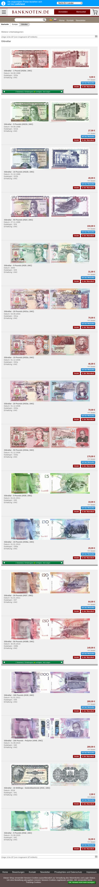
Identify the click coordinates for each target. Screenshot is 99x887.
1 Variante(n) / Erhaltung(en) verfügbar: (33, 563)
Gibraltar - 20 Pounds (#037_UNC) (18, 595)
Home (62, 20)
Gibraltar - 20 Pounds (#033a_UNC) (19, 404)
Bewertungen (18, 872)
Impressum (91, 872)
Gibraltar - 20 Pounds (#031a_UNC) (19, 311)
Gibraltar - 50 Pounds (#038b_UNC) (19, 641)
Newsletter (81, 20)
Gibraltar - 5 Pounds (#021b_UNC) (18, 124)
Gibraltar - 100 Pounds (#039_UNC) (19, 695)
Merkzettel (81, 12)
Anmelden (63, 12)
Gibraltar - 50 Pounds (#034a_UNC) (19, 450)
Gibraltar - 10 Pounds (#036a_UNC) (19, 542)
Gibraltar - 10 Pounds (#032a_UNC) (19, 357)
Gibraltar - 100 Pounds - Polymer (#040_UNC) (23, 741)
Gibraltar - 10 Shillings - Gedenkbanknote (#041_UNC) (27, 788)
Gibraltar (24, 24)
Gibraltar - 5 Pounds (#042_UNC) (18, 833)
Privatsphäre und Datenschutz (68, 872)
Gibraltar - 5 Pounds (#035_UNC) (18, 496)
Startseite (5, 24)
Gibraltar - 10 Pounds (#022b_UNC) (19, 172)
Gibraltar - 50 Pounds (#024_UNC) (18, 220)
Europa (15, 24)
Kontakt (70, 20)
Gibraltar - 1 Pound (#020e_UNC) (18, 71)
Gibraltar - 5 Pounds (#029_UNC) (18, 265)
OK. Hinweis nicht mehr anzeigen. (82, 882)
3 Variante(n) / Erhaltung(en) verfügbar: (33, 91)
